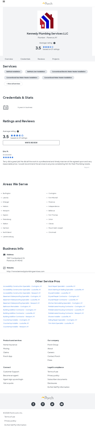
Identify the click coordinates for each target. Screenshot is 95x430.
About (50, 349)
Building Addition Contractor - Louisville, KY (19, 313)
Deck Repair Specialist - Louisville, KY (61, 286)
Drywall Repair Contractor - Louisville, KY (63, 300)
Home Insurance (10, 345)
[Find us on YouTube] (62, 404)
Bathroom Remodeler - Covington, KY (17, 307)
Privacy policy (53, 375)
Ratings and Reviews (19, 121)
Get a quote (8, 383)
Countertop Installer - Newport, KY (16, 327)
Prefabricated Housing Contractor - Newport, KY (66, 313)
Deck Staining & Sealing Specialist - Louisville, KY (66, 290)
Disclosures (52, 383)
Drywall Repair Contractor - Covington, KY (63, 296)
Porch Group (53, 345)
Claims (6, 352)
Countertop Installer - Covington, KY (16, 320)
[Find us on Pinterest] (43, 404)
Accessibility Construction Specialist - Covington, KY (22, 286)
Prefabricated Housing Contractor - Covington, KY (66, 307)
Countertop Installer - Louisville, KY (16, 323)
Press (50, 360)
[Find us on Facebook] (33, 404)
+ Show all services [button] (13, 84)
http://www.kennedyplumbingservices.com (25, 271)
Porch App (7, 356)
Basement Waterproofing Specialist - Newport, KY (21, 303)
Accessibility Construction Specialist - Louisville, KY (22, 290)
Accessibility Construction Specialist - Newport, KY (22, 293)
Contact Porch (54, 356)
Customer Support (11, 372)
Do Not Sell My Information (58, 387)
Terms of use (53, 372)
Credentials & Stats (18, 98)
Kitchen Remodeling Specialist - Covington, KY (65, 303)
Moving (6, 349)
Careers (51, 352)
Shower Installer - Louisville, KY (59, 317)
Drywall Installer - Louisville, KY (59, 293)
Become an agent (10, 375)
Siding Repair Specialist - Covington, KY (62, 320)
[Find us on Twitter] (52, 404)
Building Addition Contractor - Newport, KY (19, 317)
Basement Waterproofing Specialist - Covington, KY (22, 296)
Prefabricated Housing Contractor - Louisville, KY (66, 310)
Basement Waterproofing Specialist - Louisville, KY (21, 300)
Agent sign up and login (13, 379)
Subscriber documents (57, 379)
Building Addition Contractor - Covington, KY (19, 310)
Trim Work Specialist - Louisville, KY (61, 323)
